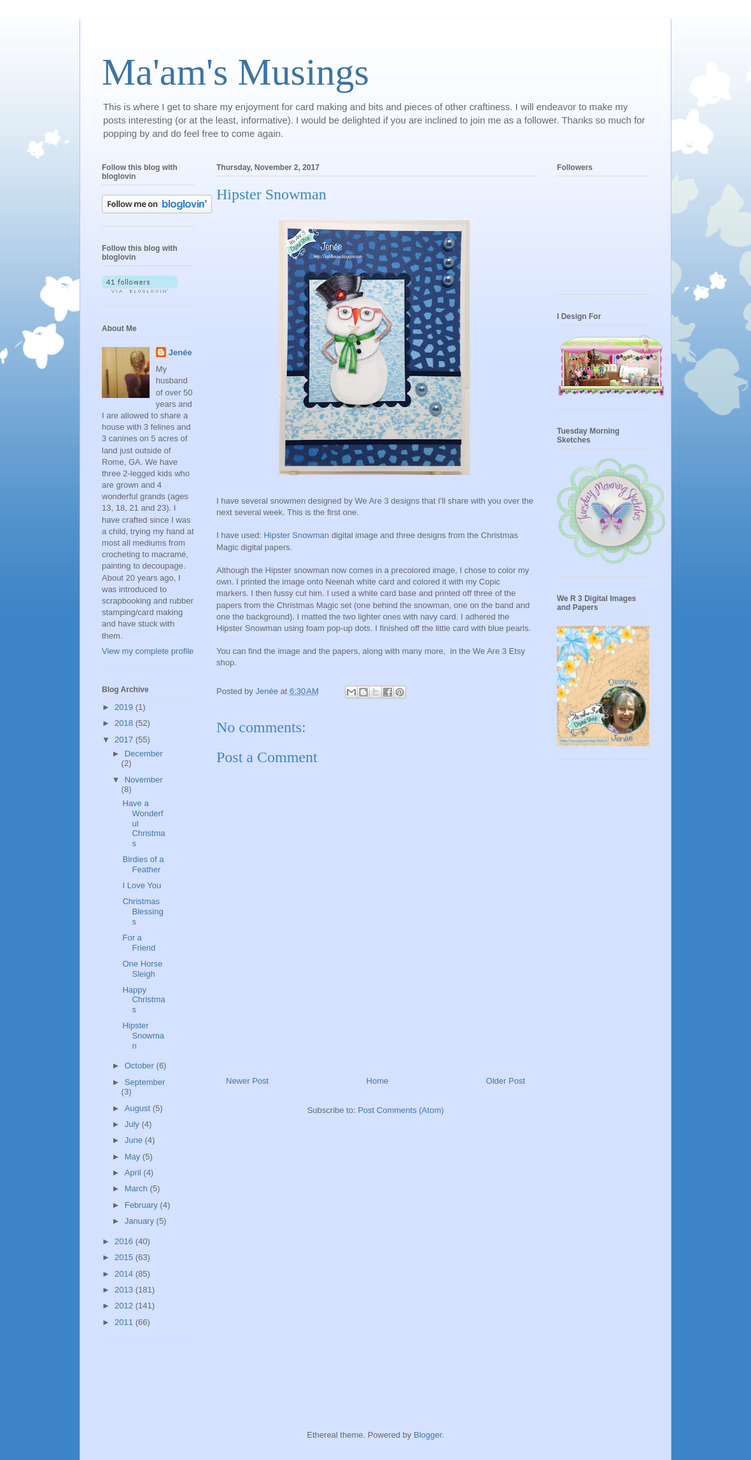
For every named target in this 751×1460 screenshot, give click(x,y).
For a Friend (138, 943)
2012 (125, 1305)
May (134, 1156)
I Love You (141, 885)
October (141, 1065)
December (144, 753)
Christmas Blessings (142, 911)
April (134, 1172)
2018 (125, 723)
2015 (125, 1257)
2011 (125, 1322)
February (142, 1205)
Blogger (428, 1435)
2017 (125, 739)
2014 (125, 1274)
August (139, 1108)
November (144, 779)
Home (378, 1081)
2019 (125, 707)
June (135, 1140)
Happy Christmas (143, 999)
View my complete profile (147, 651)
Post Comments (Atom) (401, 1110)
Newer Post (247, 1081)
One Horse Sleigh (142, 969)
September (145, 1082)
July (133, 1124)
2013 (125, 1289)
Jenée (180, 352)
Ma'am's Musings (235, 72)
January (141, 1221)
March (137, 1188)
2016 (125, 1241)
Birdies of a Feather (143, 864)
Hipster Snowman (296, 535)
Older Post (505, 1081)
